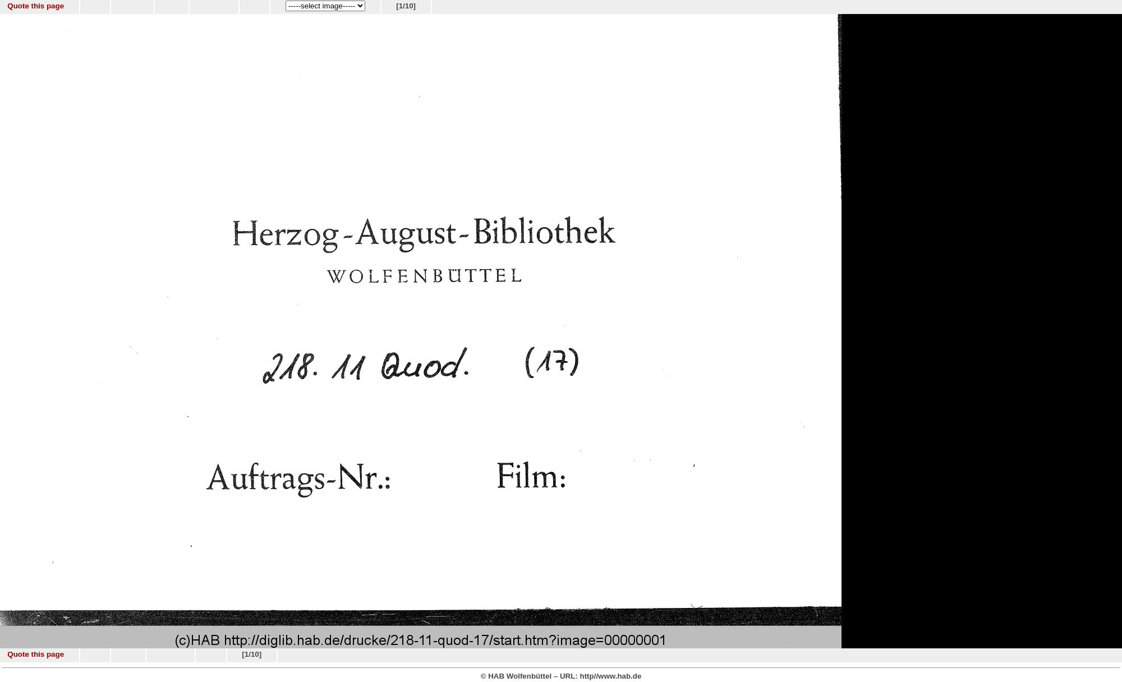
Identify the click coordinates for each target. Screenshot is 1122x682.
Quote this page (35, 6)
